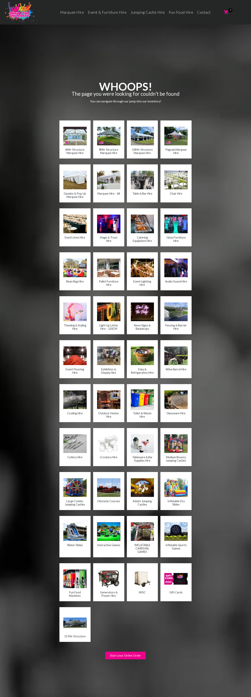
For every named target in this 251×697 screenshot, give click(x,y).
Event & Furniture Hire (107, 12)
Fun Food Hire (181, 12)
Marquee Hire (72, 12)
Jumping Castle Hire (147, 12)
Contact (204, 12)
